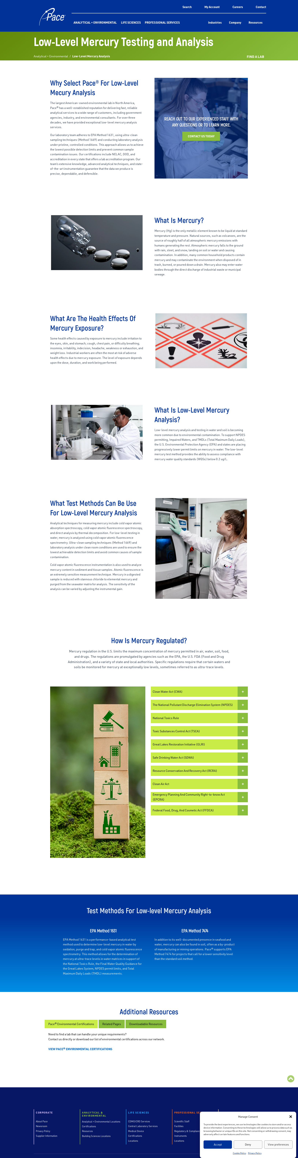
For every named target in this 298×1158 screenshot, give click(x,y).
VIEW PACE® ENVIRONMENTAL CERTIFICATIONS (80, 1049)
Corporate (44, 1112)
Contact (261, 7)
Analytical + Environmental (95, 22)
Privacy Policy (255, 1153)
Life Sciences (131, 22)
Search (187, 7)
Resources (255, 22)
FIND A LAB (255, 56)
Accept (218, 1144)
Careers (237, 7)
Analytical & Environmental (94, 1114)
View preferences (278, 1144)
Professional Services (162, 22)
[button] (291, 1116)
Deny (248, 1144)
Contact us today (201, 136)
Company (235, 22)
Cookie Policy (239, 1153)
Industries (215, 22)
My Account (212, 7)
